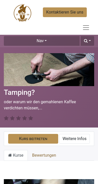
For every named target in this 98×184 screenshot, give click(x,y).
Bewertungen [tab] (44, 149)
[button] (87, 41)
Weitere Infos (75, 132)
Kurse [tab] (15, 149)
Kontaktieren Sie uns (64, 12)
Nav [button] (40, 40)
